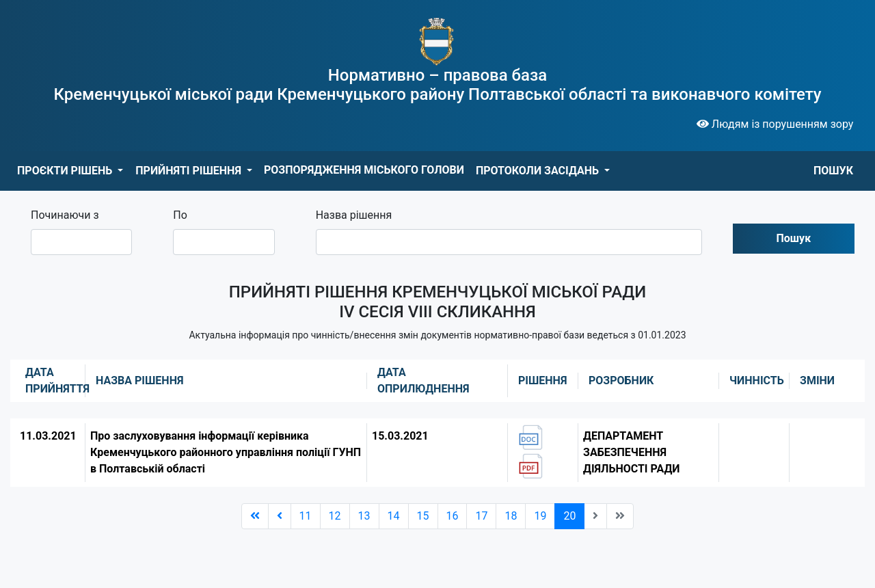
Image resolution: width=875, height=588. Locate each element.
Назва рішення (354, 215)
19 (540, 515)
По (180, 215)
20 (569, 515)
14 (394, 515)
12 (335, 515)
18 (510, 515)
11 (305, 515)
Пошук (794, 238)
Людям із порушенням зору (775, 124)
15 (423, 515)
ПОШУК (833, 170)
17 (481, 515)
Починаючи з (65, 215)
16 (452, 515)
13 (364, 515)
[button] (70, 171)
